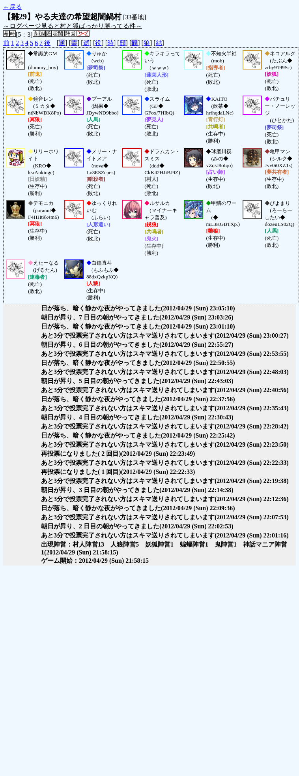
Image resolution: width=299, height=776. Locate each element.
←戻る (12, 7)
